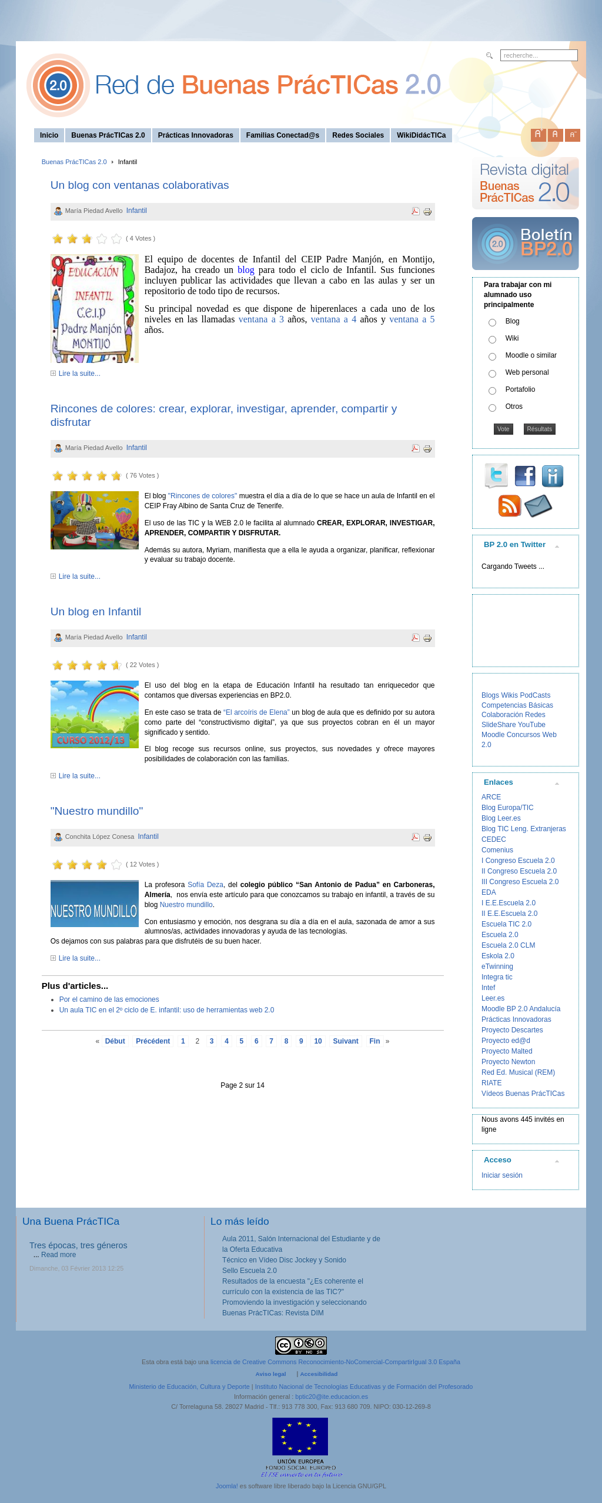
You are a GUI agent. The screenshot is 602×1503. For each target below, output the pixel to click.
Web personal (527, 372)
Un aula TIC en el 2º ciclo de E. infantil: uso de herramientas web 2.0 (167, 1010)
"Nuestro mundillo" (97, 811)
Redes (535, 715)
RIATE (491, 1083)
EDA (488, 892)
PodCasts (535, 695)
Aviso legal (271, 1374)
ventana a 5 (411, 319)
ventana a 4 (333, 319)
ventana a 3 (261, 319)
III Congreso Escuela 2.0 (519, 882)
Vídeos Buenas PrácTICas (522, 1093)
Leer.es (492, 998)
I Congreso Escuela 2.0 (518, 861)
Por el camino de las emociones (109, 999)
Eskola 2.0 (497, 956)
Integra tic (497, 977)
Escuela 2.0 (500, 935)
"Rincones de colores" (202, 496)
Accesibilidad (318, 1374)
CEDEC (493, 839)
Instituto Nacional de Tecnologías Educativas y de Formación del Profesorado (364, 1386)
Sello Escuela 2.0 (249, 1271)
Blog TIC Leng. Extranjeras (523, 829)
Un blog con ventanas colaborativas (140, 185)
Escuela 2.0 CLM (508, 945)
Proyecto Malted (507, 1051)
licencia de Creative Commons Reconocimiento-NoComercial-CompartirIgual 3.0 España (335, 1361)
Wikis (509, 695)
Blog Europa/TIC (507, 808)
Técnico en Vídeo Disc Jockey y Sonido (284, 1260)
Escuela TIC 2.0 (506, 924)
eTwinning (497, 966)
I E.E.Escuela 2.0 (508, 903)
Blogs (490, 695)
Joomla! (227, 1485)
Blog (513, 321)
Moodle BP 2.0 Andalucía (521, 1009)
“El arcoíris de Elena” (256, 712)
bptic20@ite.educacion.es (331, 1396)
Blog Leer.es (501, 818)
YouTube (532, 725)
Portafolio (521, 389)
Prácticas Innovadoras (516, 1019)
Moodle (492, 735)
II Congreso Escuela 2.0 (519, 871)
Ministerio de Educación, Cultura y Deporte (189, 1386)
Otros (514, 406)
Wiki (512, 338)
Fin (375, 1041)
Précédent (153, 1041)
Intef (488, 988)
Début (115, 1041)
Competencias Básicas (517, 705)
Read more (58, 1255)
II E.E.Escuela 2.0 (509, 913)
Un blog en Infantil (96, 611)
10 (318, 1041)
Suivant (345, 1041)
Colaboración (502, 715)
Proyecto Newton (508, 1062)
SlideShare (498, 725)
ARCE (491, 797)
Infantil (136, 210)
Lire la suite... (80, 373)
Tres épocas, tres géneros (78, 1245)
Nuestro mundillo (186, 905)
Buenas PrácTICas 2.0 (74, 161)
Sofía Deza (205, 885)
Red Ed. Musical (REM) (518, 1072)
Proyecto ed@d (505, 1041)
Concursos (523, 735)
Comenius (497, 850)
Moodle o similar (531, 355)
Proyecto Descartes (512, 1030)
